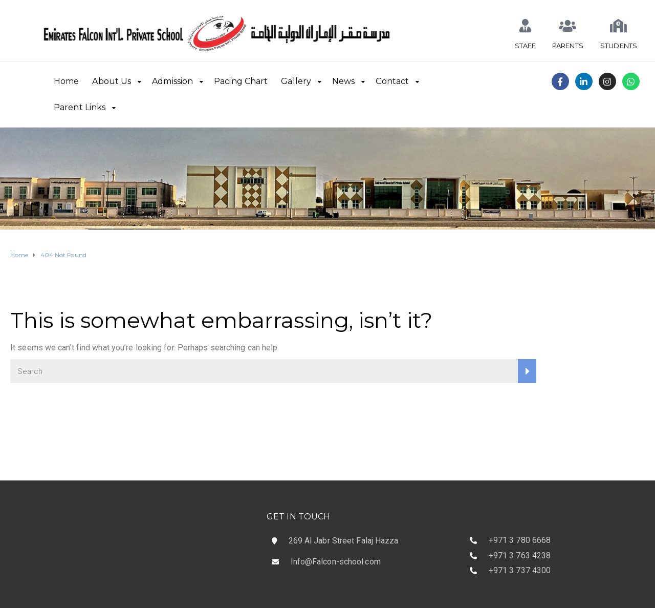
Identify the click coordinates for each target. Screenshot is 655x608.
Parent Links (79, 107)
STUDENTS (618, 45)
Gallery (296, 81)
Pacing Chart (241, 81)
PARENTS (567, 45)
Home (66, 81)
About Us (111, 81)
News (343, 81)
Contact (392, 81)
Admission (172, 81)
